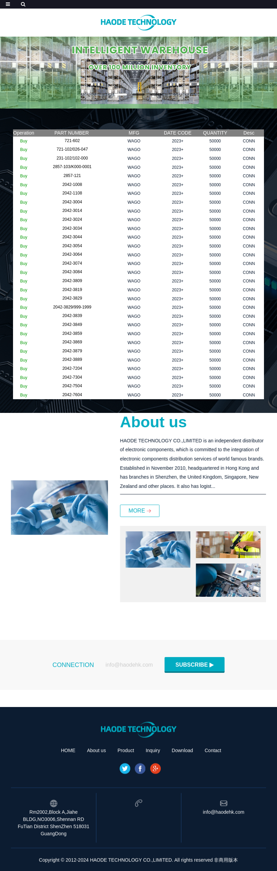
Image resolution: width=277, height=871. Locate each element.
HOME (68, 783)
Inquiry (153, 783)
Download (182, 783)
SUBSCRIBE (192, 669)
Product (126, 783)
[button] (121, 94)
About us (96, 783)
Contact (213, 783)
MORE (168, 511)
